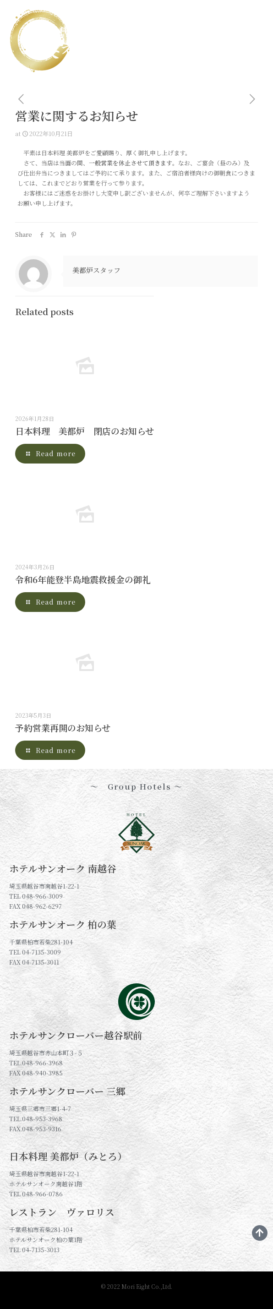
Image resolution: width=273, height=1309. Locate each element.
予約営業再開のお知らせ (62, 727)
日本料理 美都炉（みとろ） (68, 1156)
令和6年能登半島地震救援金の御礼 (83, 579)
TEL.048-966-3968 (36, 1062)
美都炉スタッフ (96, 270)
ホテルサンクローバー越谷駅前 (75, 1035)
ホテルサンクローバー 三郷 (67, 1091)
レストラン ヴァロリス (62, 1212)
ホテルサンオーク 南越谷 (62, 868)
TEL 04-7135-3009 (35, 952)
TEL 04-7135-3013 (34, 1249)
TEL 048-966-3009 (36, 896)
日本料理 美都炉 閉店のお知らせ (84, 431)
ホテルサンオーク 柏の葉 (62, 924)
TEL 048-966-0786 (36, 1193)
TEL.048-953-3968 (35, 1118)
